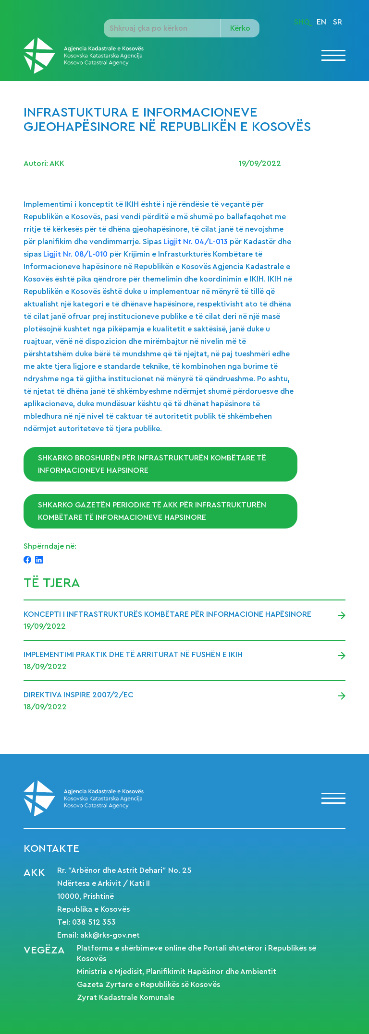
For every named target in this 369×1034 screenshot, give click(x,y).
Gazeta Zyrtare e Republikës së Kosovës (148, 984)
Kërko (240, 28)
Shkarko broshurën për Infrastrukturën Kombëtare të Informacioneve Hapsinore (152, 464)
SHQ (302, 22)
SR (337, 22)
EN (321, 22)
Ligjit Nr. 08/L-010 (76, 254)
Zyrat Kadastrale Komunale (125, 997)
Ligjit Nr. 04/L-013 (195, 242)
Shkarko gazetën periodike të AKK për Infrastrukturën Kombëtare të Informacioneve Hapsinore (152, 511)
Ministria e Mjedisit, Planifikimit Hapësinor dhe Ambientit (176, 971)
